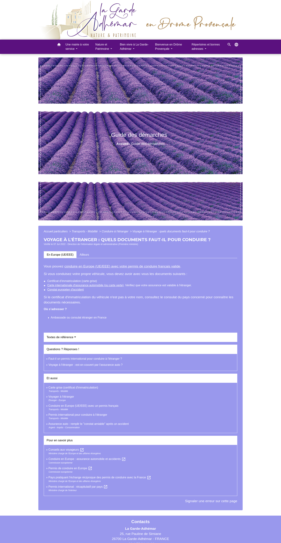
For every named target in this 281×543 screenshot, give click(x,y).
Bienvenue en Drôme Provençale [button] (168, 46)
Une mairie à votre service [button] (77, 46)
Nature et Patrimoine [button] (102, 46)
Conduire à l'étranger (115, 231)
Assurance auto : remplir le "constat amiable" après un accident (88, 423)
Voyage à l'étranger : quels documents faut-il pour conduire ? (171, 231)
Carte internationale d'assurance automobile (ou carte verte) (85, 285)
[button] (59, 45)
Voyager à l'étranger (61, 396)
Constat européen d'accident (65, 289)
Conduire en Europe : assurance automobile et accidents (87, 458)
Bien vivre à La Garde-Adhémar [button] (134, 46)
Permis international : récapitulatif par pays (78, 486)
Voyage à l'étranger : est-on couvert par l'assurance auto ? (85, 364)
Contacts (140, 521)
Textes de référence (60, 337)
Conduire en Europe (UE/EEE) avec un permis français (83, 405)
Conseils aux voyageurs (66, 449)
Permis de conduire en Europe (70, 468)
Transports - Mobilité (85, 231)
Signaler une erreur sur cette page (211, 501)
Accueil (122, 144)
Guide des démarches (148, 144)
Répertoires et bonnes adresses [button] (206, 46)
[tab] (60, 254)
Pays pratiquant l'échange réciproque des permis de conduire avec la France (99, 477)
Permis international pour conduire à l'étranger (77, 414)
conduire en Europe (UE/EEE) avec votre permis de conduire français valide (122, 266)
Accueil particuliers (56, 231)
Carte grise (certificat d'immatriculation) (73, 387)
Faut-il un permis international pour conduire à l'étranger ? (85, 358)
